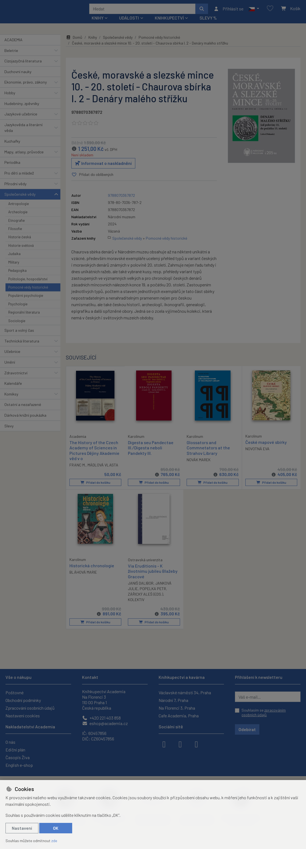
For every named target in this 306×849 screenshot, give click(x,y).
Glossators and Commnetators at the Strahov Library (208, 455)
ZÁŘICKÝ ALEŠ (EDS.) (145, 601)
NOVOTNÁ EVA (257, 456)
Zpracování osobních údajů (30, 707)
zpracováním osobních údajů (264, 712)
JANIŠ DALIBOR (140, 590)
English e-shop (19, 765)
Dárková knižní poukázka (25, 422)
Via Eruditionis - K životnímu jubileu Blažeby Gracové (153, 578)
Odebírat (247, 729)
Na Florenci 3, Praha (177, 707)
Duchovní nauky (18, 79)
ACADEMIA (13, 47)
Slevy (9, 433)
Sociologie (16, 328)
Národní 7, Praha (173, 700)
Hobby (9, 100)
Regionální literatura (24, 319)
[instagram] (180, 743)
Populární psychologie (25, 303)
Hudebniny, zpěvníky (21, 110)
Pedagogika (17, 278)
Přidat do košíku (95, 489)
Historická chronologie (91, 572)
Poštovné (14, 692)
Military (13, 269)
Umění (9, 369)
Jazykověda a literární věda (23, 135)
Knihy (92, 44)
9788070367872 (86, 119)
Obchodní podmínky (23, 700)
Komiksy (11, 401)
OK (55, 828)
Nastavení (22, 828)
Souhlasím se (264, 712)
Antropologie (18, 211)
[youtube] (196, 743)
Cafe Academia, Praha (179, 715)
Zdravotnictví (15, 380)
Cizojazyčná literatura (23, 68)
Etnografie (16, 227)
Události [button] (129, 25)
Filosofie (15, 236)
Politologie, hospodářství (27, 286)
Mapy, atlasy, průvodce (24, 159)
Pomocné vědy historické (28, 294)
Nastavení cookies (22, 715)
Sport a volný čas (19, 337)
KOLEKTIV (136, 606)
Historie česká (19, 244)
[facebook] (164, 743)
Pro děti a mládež (19, 180)
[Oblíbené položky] (270, 12)
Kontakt (90, 677)
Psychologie (17, 311)
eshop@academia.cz (105, 723)
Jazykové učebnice (20, 121)
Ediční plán (15, 749)
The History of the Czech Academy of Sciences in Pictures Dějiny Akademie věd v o (94, 457)
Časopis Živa (17, 757)
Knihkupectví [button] (169, 25)
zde (54, 840)
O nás (10, 742)
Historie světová (21, 253)
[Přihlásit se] (228, 12)
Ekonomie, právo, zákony (25, 89)
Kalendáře (13, 390)
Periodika (12, 169)
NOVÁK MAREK (198, 466)
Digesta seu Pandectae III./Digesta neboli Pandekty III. (150, 455)
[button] (253, 12)
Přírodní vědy (15, 191)
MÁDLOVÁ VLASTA (103, 471)
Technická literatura (21, 348)
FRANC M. (77, 471)
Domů (74, 44)
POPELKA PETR (153, 595)
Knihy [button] (97, 25)
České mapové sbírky (266, 449)
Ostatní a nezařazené (22, 412)
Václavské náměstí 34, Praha (185, 692)
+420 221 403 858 (101, 717)
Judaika (14, 261)
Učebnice (12, 358)
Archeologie (17, 219)
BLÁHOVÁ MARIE (83, 579)
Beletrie (11, 57)
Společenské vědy (20, 201)
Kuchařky (12, 148)
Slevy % (208, 25)
